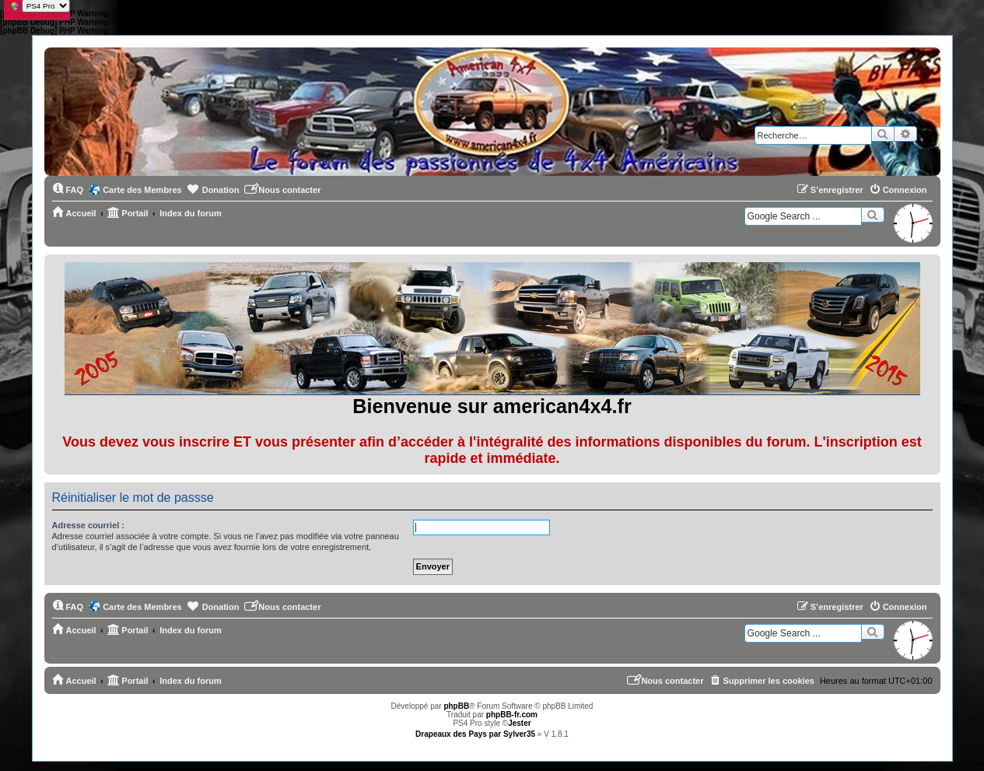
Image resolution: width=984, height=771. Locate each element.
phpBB (456, 706)
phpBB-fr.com (512, 714)
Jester (519, 723)
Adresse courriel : (88, 525)
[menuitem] (68, 189)
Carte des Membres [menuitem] (142, 190)
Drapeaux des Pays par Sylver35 (475, 734)
